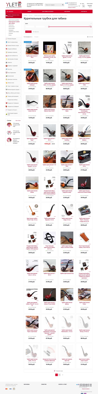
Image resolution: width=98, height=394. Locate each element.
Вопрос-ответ (63, 384)
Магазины (67, 11)
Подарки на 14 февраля (13, 103)
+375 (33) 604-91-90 (72, 4)
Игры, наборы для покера (14, 92)
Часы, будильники (12, 72)
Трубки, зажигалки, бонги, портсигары (14, 15)
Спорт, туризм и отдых (13, 86)
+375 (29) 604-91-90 (72, 2)
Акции (29, 11)
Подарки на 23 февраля (13, 106)
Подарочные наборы (12, 99)
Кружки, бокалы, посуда (13, 45)
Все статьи (18, 120)
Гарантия (43, 384)
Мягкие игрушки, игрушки (13, 89)
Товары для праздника (13, 96)
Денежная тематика (12, 79)
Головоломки (11, 75)
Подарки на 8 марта (12, 109)
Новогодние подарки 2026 (12, 114)
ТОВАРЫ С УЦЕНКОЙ (12, 65)
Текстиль (10, 69)
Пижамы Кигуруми (12, 38)
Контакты (84, 11)
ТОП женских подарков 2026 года (16, 125)
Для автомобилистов (13, 55)
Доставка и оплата (47, 11)
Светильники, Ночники (13, 59)
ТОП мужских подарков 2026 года (16, 132)
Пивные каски (11, 82)
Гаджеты (10, 62)
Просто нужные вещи (13, 42)
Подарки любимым (12, 48)
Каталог (11, 11)
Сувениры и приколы (12, 52)
